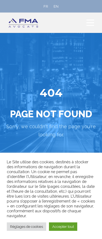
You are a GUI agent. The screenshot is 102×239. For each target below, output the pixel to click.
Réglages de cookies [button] (26, 227)
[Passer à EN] (56, 6)
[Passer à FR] (46, 6)
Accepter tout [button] (63, 227)
